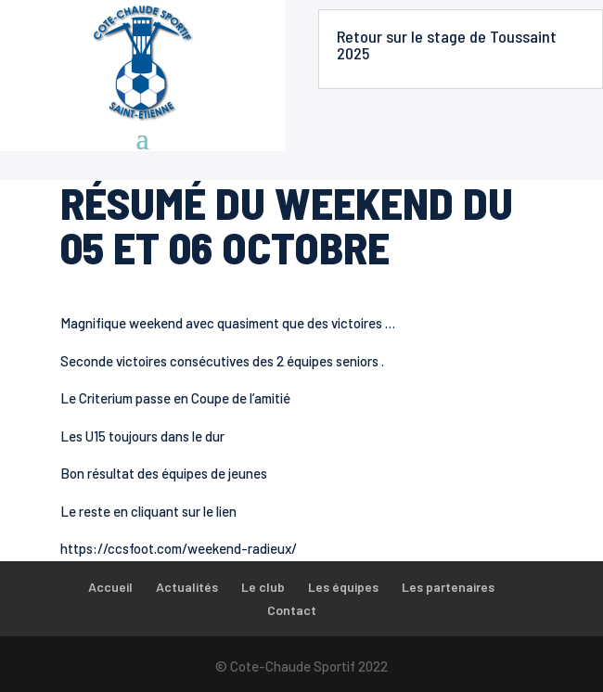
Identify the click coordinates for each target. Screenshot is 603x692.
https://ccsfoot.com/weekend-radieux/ (178, 548)
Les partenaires (448, 587)
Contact (291, 610)
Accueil (110, 587)
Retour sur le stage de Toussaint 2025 (447, 44)
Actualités (187, 587)
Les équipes (343, 587)
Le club (263, 587)
